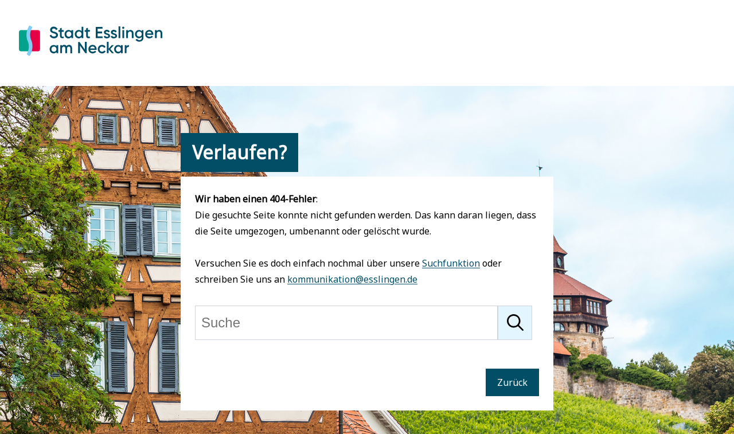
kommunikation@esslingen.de (352, 279)
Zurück (512, 382)
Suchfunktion (451, 263)
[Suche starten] (515, 323)
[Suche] (346, 323)
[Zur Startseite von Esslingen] (90, 58)
